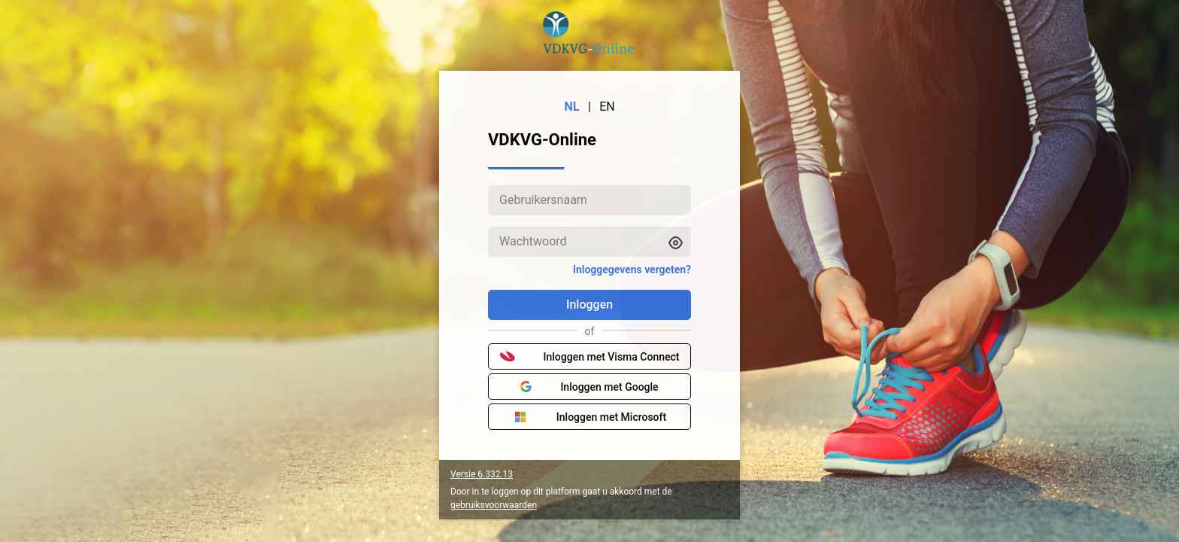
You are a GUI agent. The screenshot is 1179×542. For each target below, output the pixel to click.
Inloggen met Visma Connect (590, 357)
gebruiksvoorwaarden (493, 505)
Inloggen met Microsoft (589, 417)
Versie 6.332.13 (481, 474)
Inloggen (589, 304)
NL (572, 106)
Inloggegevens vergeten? (632, 269)
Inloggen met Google (589, 387)
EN (607, 106)
